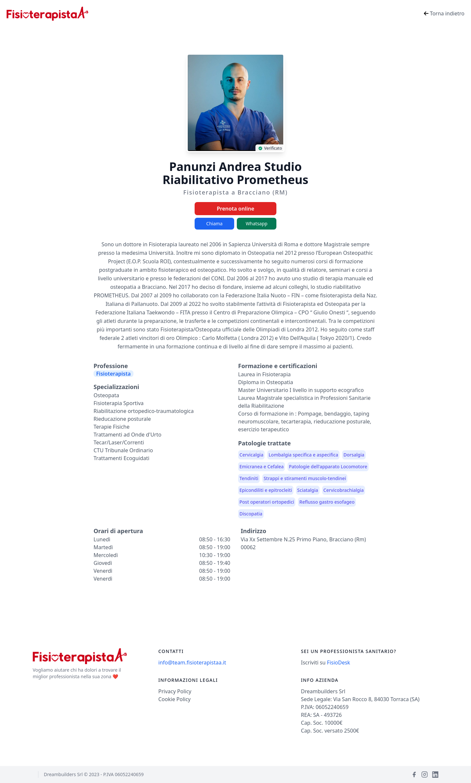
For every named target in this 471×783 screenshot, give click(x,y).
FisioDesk (338, 662)
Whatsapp (256, 223)
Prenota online (235, 208)
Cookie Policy (174, 699)
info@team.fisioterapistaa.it (192, 662)
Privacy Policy (174, 691)
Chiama (214, 223)
